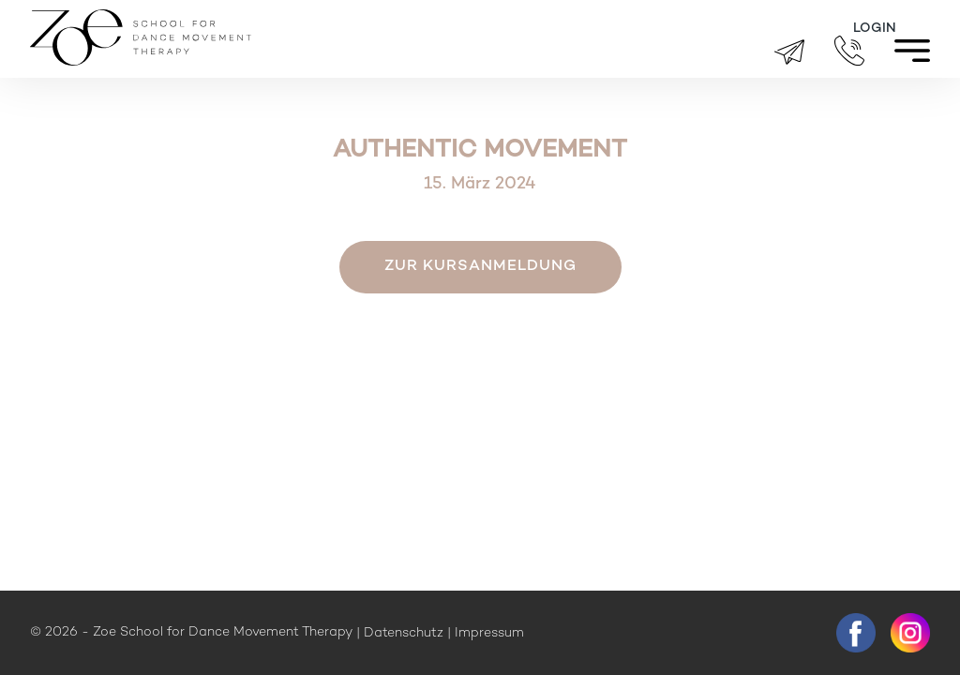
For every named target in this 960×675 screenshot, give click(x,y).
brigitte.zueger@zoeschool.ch (789, 52)
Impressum (489, 633)
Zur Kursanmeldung (480, 267)
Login (874, 29)
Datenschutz (403, 633)
